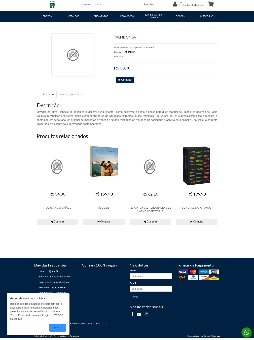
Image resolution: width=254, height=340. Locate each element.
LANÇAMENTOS (100, 16)
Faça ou (191, 5)
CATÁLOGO (73, 16)
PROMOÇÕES (127, 16)
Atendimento (45, 292)
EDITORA (47, 16)
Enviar (135, 297)
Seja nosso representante (52, 287)
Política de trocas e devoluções (55, 282)
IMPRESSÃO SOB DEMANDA (153, 16)
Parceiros (61, 292)
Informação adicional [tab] (71, 94)
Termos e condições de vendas (55, 276)
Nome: (133, 270)
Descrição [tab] (48, 94)
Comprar (125, 79)
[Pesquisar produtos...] (111, 4)
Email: (133, 283)
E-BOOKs (180, 16)
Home (42, 271)
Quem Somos (56, 271)
